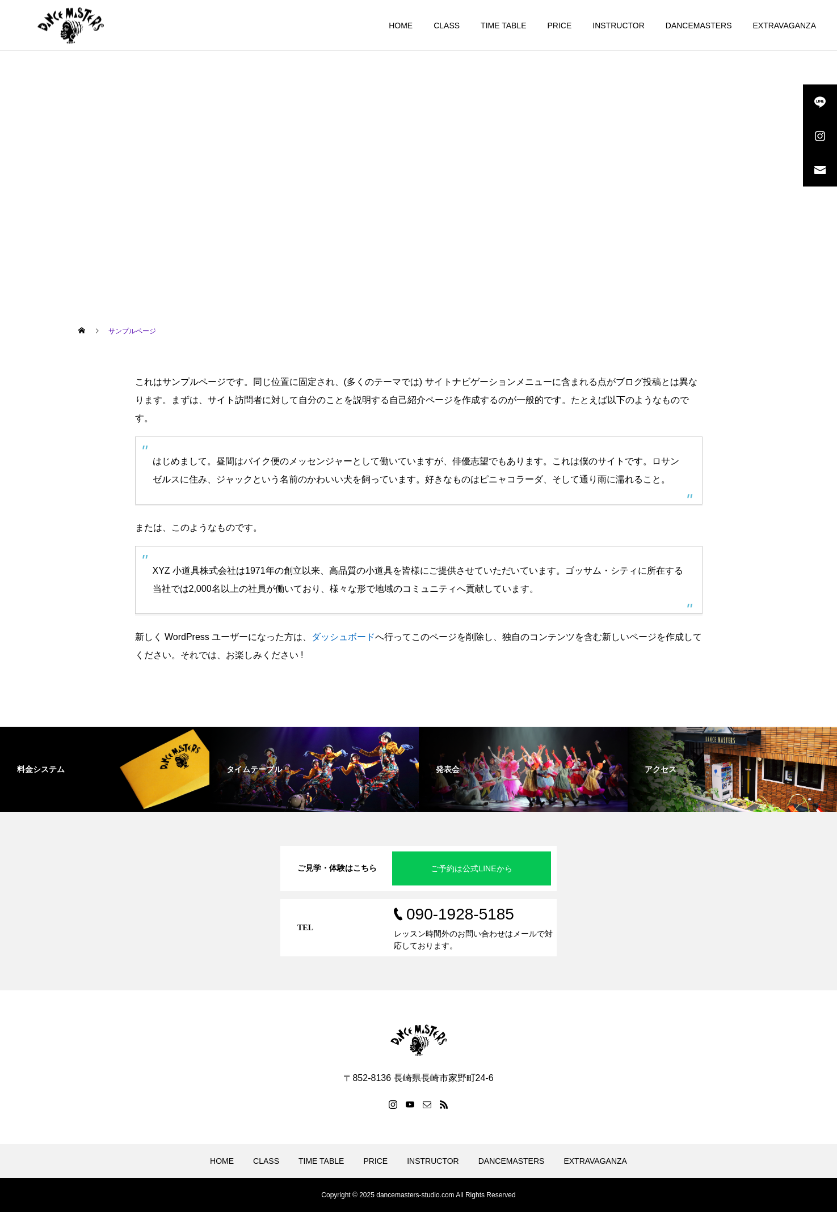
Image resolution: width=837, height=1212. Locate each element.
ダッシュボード (343, 637)
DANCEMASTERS (699, 25)
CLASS (447, 25)
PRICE (559, 25)
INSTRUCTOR (618, 25)
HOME (401, 25)
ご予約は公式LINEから (471, 868)
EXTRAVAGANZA (784, 25)
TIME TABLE (503, 25)
